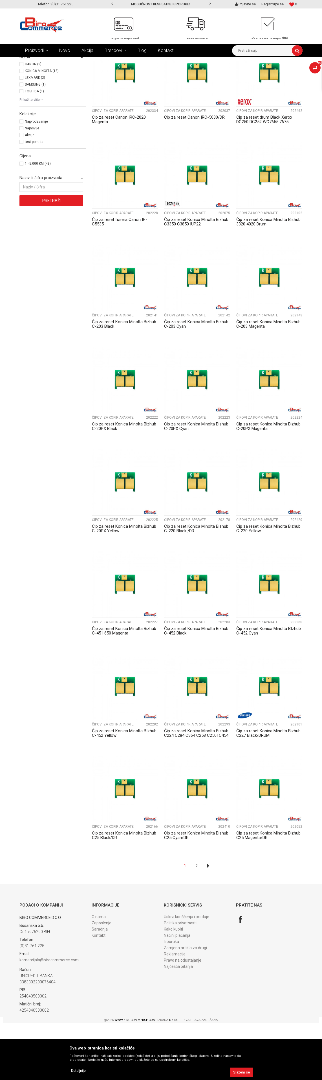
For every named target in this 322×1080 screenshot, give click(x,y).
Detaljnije (78, 1071)
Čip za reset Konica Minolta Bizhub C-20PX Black (124, 483)
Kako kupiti (173, 986)
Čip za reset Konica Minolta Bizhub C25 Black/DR (124, 892)
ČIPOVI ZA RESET (113, 61)
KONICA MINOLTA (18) (42, 128)
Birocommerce (31, 61)
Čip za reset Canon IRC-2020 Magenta (119, 176)
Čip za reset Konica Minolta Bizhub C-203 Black (124, 380)
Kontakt (98, 992)
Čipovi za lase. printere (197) (44, 85)
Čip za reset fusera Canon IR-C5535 (119, 278)
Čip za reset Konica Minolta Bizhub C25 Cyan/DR (196, 892)
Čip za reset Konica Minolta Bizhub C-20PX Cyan (196, 483)
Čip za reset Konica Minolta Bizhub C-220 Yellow (268, 585)
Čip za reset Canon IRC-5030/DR (194, 174)
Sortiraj (154, 71)
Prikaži (244, 71)
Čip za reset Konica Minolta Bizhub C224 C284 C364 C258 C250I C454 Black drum (196, 792)
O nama (99, 973)
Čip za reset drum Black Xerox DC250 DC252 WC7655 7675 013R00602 (264, 178)
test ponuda (34, 199)
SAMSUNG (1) (35, 141)
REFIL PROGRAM (81, 61)
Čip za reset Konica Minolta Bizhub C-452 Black (196, 687)
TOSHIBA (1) (34, 148)
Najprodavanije (36, 178)
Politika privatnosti (180, 979)
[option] (161, 4)
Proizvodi (55, 61)
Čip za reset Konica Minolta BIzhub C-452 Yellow (124, 789)
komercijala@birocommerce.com (49, 1016)
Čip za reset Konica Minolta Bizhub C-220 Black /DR (196, 585)
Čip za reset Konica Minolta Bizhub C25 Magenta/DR (268, 892)
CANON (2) (33, 121)
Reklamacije (175, 1011)
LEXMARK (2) (35, 134)
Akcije (29, 192)
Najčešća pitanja (178, 1023)
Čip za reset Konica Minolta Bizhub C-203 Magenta (268, 380)
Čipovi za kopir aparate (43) (43, 91)
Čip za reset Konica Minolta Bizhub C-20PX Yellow (124, 585)
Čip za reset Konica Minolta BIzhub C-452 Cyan (268, 687)
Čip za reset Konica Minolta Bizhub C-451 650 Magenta (124, 687)
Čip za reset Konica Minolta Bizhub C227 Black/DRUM (268, 789)
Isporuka (171, 998)
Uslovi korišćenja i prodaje (186, 973)
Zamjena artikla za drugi (185, 1004)
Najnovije (32, 185)
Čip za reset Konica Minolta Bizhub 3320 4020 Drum (268, 278)
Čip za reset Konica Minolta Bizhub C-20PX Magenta (268, 483)
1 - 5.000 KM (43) (38, 220)
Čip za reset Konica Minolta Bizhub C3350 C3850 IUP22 (196, 278)
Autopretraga (130, 71)
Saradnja (100, 986)
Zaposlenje (101, 979)
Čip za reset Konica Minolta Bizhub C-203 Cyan (196, 380)
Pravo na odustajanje (182, 1017)
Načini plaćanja (177, 992)
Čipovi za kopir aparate (113, 168)
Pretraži (51, 257)
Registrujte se (272, 4)
